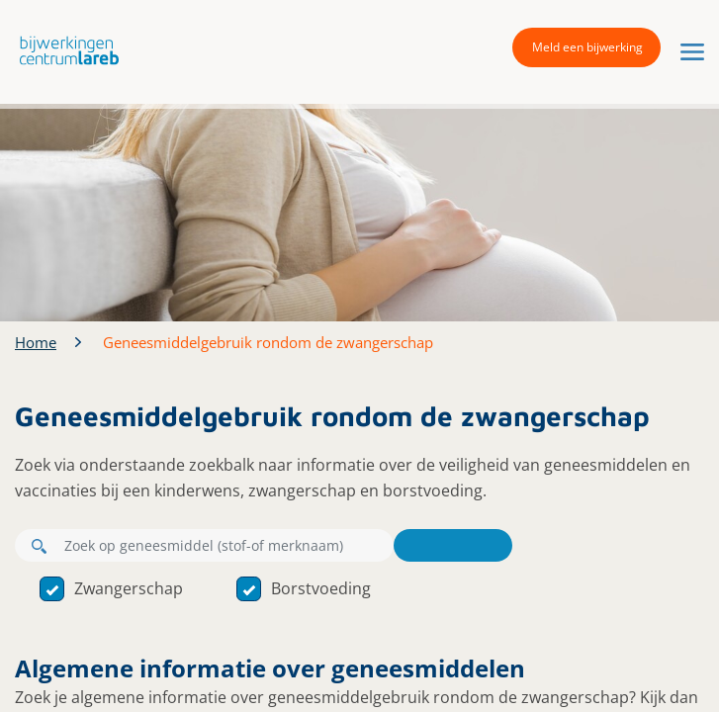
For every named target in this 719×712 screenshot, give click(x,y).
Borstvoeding (303, 588)
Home (35, 342)
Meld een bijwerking (587, 47)
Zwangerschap (111, 588)
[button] (64, 50)
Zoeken (453, 545)
